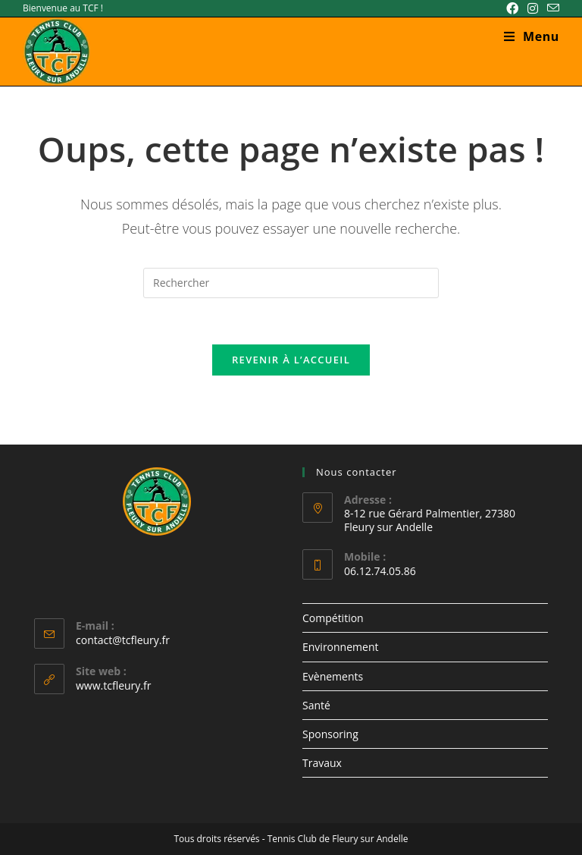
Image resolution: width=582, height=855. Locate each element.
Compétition (333, 618)
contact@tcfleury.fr (123, 640)
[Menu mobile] (531, 36)
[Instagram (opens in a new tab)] (533, 8)
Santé (316, 705)
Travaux (322, 763)
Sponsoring (330, 734)
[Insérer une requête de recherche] (291, 283)
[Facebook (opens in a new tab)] (512, 8)
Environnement (340, 647)
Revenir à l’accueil (291, 359)
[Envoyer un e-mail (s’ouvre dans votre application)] (551, 8)
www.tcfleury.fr (113, 685)
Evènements (332, 676)
